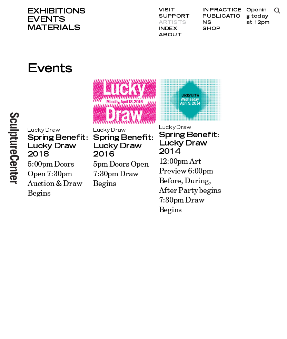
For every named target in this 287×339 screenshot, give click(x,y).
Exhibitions (57, 11)
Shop (211, 28)
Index (168, 28)
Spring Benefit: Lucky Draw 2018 (58, 146)
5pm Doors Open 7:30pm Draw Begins (120, 173)
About (170, 34)
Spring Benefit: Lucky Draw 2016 (123, 146)
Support (174, 16)
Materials (54, 27)
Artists (172, 22)
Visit (167, 10)
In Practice (221, 10)
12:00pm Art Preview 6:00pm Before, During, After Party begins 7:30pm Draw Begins (190, 185)
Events (46, 19)
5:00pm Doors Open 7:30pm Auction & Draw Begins (55, 178)
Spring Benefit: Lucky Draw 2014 (189, 143)
